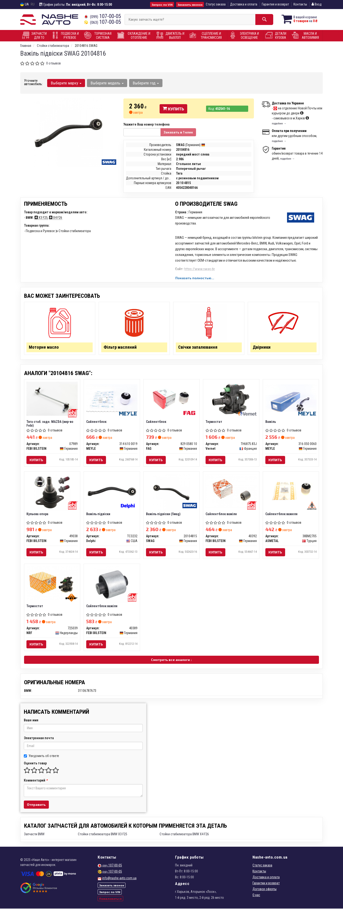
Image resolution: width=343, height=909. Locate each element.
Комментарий (35, 781)
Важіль (270, 422)
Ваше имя (31, 721)
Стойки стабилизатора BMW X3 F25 (102, 834)
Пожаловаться (110, 898)
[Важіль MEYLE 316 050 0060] (291, 398)
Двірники (262, 347)
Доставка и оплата (243, 4)
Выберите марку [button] (66, 83)
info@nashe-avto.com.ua (119, 878)
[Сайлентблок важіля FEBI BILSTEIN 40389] (111, 584)
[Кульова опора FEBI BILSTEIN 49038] (52, 492)
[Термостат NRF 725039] (52, 583)
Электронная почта (39, 738)
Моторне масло (44, 347)
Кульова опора (38, 514)
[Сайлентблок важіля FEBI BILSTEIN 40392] (231, 491)
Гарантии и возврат (266, 883)
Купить (173, 108)
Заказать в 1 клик (178, 132)
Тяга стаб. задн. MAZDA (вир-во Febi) (50, 423)
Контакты (300, 4)
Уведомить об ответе (41, 756)
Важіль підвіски (98, 514)
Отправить (36, 805)
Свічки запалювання (197, 347)
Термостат (214, 422)
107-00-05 (102, 16)
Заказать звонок (189, 4)
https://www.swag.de (199, 269)
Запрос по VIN (162, 4)
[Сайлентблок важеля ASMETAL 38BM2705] (291, 491)
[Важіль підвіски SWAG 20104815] (171, 492)
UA (24, 4)
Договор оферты (264, 889)
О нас (256, 895)
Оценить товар (35, 764)
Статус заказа (216, 4)
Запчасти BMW (34, 834)
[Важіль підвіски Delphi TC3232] (111, 491)
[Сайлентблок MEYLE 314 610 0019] (111, 398)
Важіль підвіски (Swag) (163, 514)
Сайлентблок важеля (281, 514)
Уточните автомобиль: (33, 82)
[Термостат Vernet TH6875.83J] (231, 399)
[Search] (264, 19)
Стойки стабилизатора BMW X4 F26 (184, 834)
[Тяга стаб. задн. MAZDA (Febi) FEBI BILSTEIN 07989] (52, 399)
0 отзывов (53, 63)
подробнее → (279, 123)
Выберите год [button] (146, 83)
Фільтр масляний (120, 347)
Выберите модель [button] (107, 83)
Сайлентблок (96, 422)
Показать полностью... (194, 278)
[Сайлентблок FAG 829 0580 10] (171, 399)
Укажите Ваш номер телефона (146, 124)
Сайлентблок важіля (221, 514)
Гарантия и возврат (275, 4)
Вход (317, 4)
